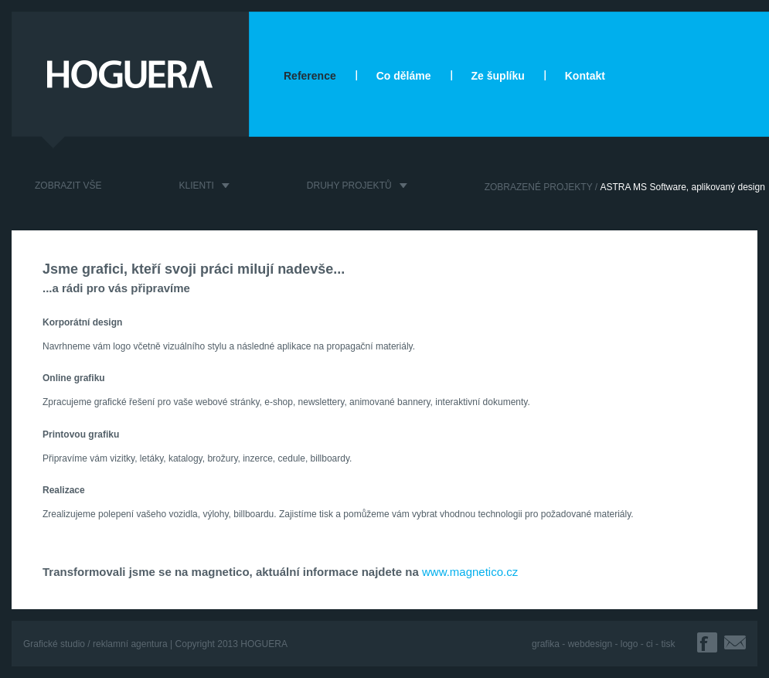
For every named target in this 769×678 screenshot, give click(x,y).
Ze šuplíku (498, 76)
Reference (310, 76)
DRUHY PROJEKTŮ (349, 185)
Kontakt (585, 76)
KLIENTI (196, 185)
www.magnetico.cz (470, 571)
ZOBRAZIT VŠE (68, 185)
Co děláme (403, 76)
